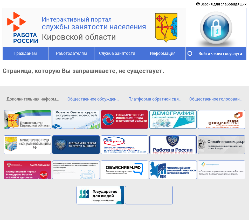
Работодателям (71, 53)
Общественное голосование (216, 99)
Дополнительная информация (35, 99)
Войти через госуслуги (220, 53)
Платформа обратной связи (155, 99)
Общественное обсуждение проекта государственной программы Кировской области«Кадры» (96, 99)
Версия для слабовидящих (221, 4)
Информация (163, 53)
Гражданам (25, 53)
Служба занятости (117, 53)
